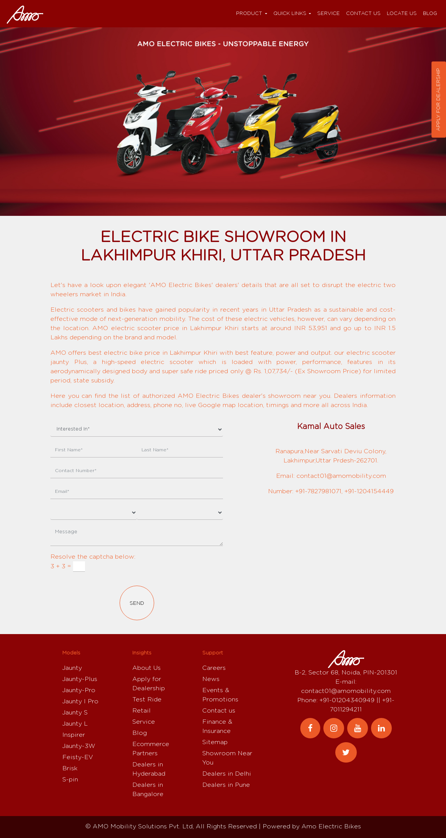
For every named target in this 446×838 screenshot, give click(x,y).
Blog (430, 13)
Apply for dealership (438, 99)
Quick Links (289, 13)
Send (137, 603)
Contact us (363, 13)
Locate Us (402, 13)
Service (328, 13)
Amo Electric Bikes (331, 826)
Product (249, 13)
